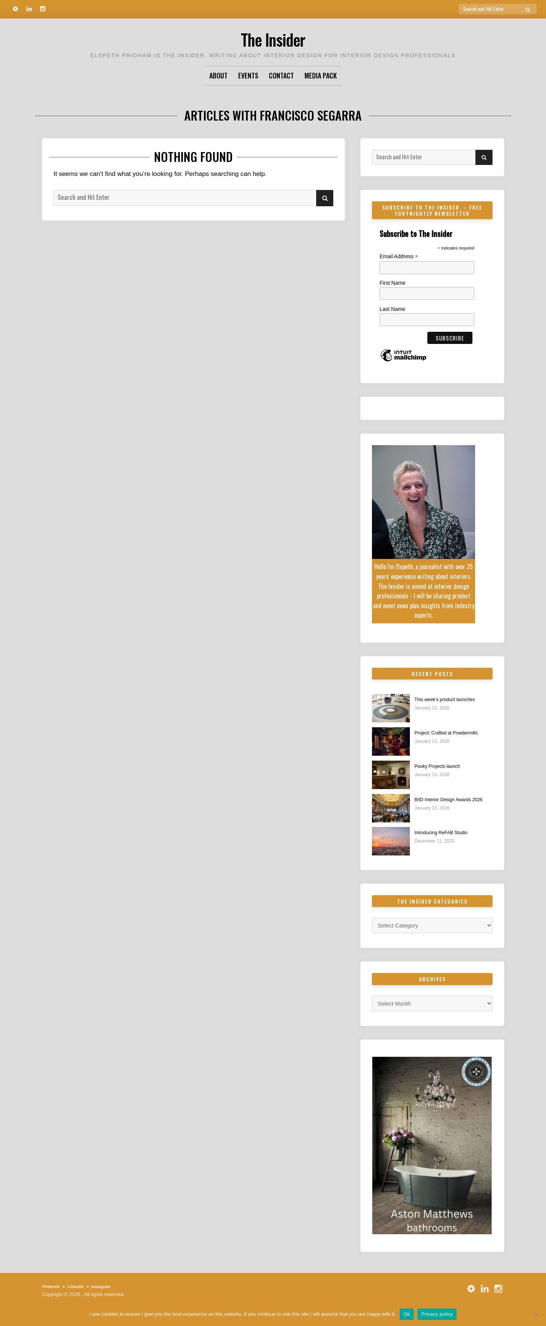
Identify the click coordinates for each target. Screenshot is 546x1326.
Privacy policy (437, 1314)
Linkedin (81, 1287)
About (218, 75)
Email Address (399, 256)
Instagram (111, 1287)
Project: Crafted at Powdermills (453, 733)
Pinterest (53, 1287)
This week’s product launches (451, 699)
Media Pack (320, 75)
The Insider (273, 37)
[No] (536, 1314)
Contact (281, 75)
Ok (406, 1314)
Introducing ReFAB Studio (447, 833)
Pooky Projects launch (442, 766)
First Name (392, 283)
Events (248, 75)
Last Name (392, 309)
